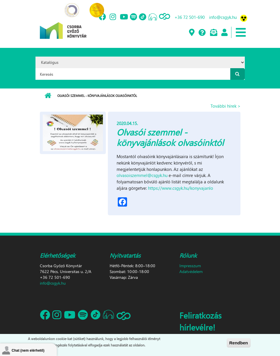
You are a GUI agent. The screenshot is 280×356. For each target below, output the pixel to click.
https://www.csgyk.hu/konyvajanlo (180, 188)
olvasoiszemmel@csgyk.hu (142, 175)
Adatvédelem (191, 271)
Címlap (48, 95)
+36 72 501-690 (189, 17)
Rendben (238, 343)
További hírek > (225, 106)
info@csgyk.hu (223, 17)
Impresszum (190, 265)
